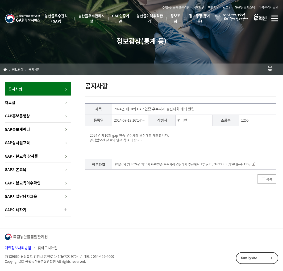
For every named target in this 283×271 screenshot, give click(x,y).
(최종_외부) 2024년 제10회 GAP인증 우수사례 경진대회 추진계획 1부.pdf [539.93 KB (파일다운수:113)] (182, 164)
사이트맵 (198, 7)
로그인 (227, 7)
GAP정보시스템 (245, 7)
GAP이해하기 (15, 209)
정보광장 (17, 69)
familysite (249, 257)
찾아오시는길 (48, 247)
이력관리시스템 (268, 7)
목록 (269, 179)
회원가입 (213, 7)
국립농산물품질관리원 (175, 7)
